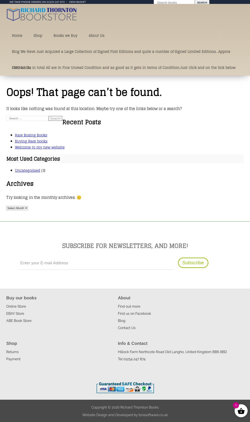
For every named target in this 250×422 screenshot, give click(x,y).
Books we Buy (65, 35)
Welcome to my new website (40, 147)
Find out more (129, 306)
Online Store (16, 306)
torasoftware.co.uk (153, 415)
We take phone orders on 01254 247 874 (37, 1)
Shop (38, 35)
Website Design (94, 415)
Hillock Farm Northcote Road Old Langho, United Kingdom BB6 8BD (172, 352)
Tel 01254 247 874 (131, 359)
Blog (121, 321)
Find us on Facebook (134, 314)
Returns (12, 352)
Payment (13, 359)
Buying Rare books (31, 141)
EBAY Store (15, 314)
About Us (97, 35)
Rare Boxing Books (31, 135)
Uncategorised (27, 170)
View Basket (77, 1)
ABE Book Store (19, 321)
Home (17, 35)
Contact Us (21, 68)
